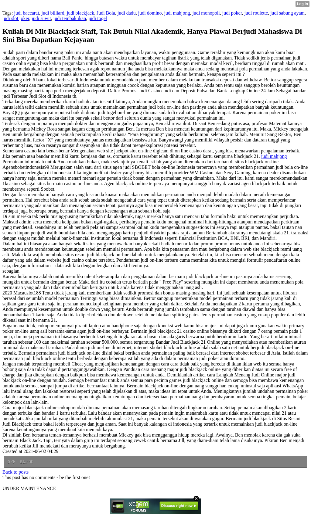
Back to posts (15, 471)
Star (26, 461)
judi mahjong (177, 12)
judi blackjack (80, 12)
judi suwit (41, 18)
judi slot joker (15, 18)
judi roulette (256, 12)
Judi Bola (106, 12)
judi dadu (127, 12)
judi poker (232, 12)
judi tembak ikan (69, 18)
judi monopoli (206, 12)
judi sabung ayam (287, 12)
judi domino (150, 12)
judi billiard (53, 12)
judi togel (97, 18)
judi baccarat (26, 12)
